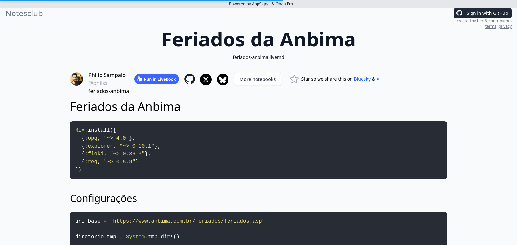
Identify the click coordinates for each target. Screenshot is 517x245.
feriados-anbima (108, 91)
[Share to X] (206, 79)
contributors (500, 21)
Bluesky (362, 79)
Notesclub (24, 13)
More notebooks (257, 79)
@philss (97, 83)
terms (490, 26)
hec (481, 21)
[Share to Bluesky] (222, 79)
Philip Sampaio (107, 75)
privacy (505, 26)
